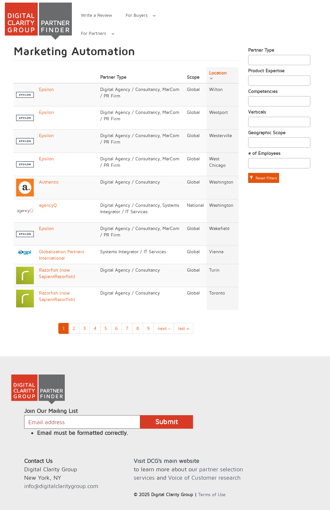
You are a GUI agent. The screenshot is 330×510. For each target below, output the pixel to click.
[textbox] (252, 60)
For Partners (94, 34)
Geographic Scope (267, 132)
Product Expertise (266, 70)
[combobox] (279, 60)
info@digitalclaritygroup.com (61, 486)
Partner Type (261, 50)
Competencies (262, 91)
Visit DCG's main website (166, 460)
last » (183, 328)
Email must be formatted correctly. (82, 432)
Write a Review (96, 15)
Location (218, 75)
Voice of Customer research (204, 477)
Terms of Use (212, 494)
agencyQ (48, 205)
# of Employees (264, 153)
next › (164, 328)
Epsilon (46, 89)
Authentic (49, 182)
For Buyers (137, 16)
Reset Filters (263, 177)
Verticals (257, 112)
